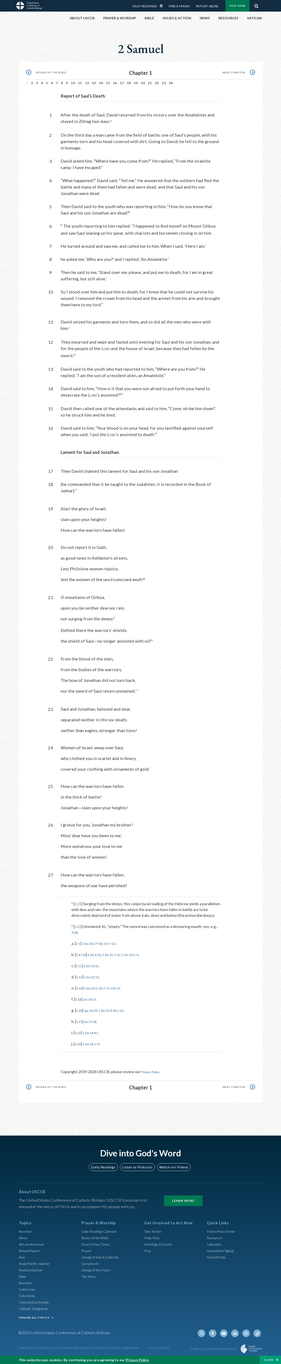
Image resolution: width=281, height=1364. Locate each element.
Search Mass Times (97, 1244)
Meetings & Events (160, 1244)
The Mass (89, 1276)
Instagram (247, 1333)
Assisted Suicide (32, 1269)
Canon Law (28, 1289)
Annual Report (31, 1250)
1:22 (78, 929)
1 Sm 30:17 (92, 946)
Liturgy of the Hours (98, 1269)
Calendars (215, 1244)
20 (143, 81)
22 (157, 81)
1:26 (78, 1047)
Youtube (227, 1333)
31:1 (113, 946)
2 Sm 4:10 (97, 958)
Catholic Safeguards (35, 1308)
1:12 (80, 980)
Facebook (216, 1333)
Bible (23, 1276)
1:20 (80, 1013)
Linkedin (237, 1333)
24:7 (107, 991)
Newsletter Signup (222, 1250)
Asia (22, 1256)
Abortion (26, 1231)
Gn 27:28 (93, 1025)
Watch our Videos (171, 1167)
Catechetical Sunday (36, 1301)
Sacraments (91, 1263)
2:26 (75, 935)
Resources (215, 1237)
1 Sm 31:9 (111, 1013)
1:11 (79, 969)
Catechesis (28, 1295)
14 (101, 81)
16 (115, 81)
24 (171, 81)
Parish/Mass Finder (223, 1231)
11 (80, 81)
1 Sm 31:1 (115, 958)
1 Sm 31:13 (95, 980)
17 (122, 81)
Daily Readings (144, 5)
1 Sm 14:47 (93, 1036)
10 (73, 81)
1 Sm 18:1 (92, 1047)
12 (87, 81)
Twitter (206, 1333)
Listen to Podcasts (137, 1167)
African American (33, 1244)
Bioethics (27, 1282)
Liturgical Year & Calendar (103, 1256)
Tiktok (257, 1333)
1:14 (80, 991)
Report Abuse (207, 5)
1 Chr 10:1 (137, 958)
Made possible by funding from (214, 1348)
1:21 (78, 901)
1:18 (79, 1002)
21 (150, 81)
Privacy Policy (152, 1075)
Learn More (183, 1200)
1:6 (78, 958)
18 (129, 81)
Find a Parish (179, 5)
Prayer (87, 1250)
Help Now (152, 1237)
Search (256, 3)
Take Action (153, 1231)
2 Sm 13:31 (94, 969)
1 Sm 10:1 (93, 991)
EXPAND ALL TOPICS (34, 1317)
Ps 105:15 (120, 991)
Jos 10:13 (93, 1002)
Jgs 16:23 (93, 1013)
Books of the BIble (96, 1237)
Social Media (217, 1256)
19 (136, 81)
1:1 (78, 946)
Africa (24, 1237)
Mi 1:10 (127, 1013)
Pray (148, 1250)
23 (164, 81)
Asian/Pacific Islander (36, 1263)
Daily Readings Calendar (162, 5)
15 (108, 81)
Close (269, 1359)
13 (94, 81)
